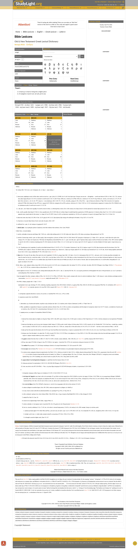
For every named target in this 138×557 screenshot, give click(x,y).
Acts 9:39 (72, 428)
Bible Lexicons (28, 32)
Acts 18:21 (55, 438)
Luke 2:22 (32, 428)
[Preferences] (123, 7)
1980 (45, 105)
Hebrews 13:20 (50, 430)
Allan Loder (77, 505)
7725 (60, 107)
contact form (99, 542)
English (39, 32)
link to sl (97, 539)
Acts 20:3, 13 (62, 438)
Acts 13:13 (43, 438)
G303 (20, 66)
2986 (60, 105)
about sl (89, 539)
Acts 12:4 (17, 432)
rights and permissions (68, 539)
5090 (32, 107)
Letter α (62, 32)
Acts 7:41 (67, 432)
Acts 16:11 (49, 438)
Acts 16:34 (78, 428)
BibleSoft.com (78, 448)
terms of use (42, 539)
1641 (32, 105)
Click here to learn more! (57, 26)
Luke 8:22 (37, 438)
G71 (27, 66)
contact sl (81, 539)
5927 (46, 107)
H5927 (27, 458)
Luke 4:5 (37, 428)
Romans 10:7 (58, 430)
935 (22, 105)
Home (17, 32)
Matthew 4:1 (84, 428)
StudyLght (25, 3)
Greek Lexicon (50, 32)
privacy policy (53, 539)
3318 (17, 107)
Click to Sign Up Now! (114, 2)
